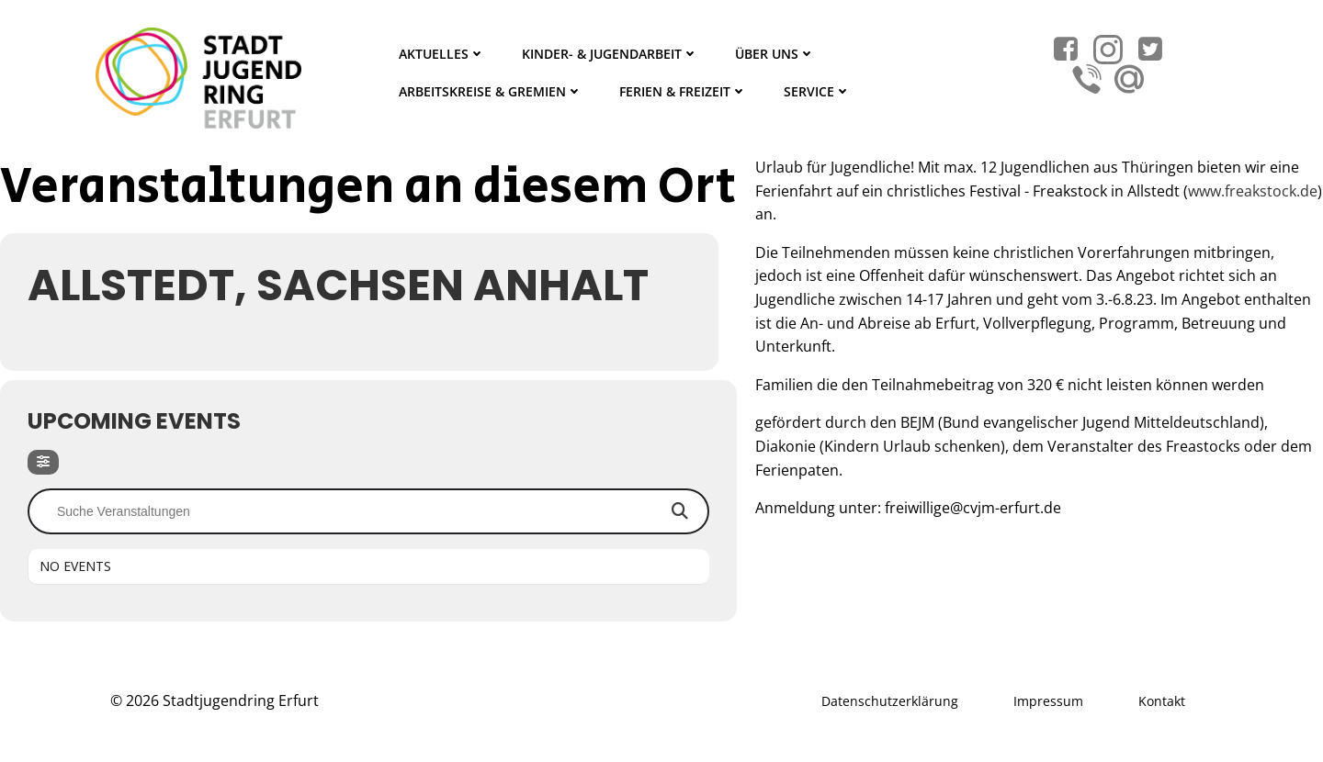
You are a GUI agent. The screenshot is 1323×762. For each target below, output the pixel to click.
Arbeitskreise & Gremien (490, 91)
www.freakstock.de (1252, 191)
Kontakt (1161, 701)
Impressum (1048, 701)
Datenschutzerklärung (889, 701)
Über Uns (775, 53)
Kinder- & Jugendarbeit (610, 53)
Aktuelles (442, 53)
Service (817, 91)
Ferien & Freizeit (683, 91)
